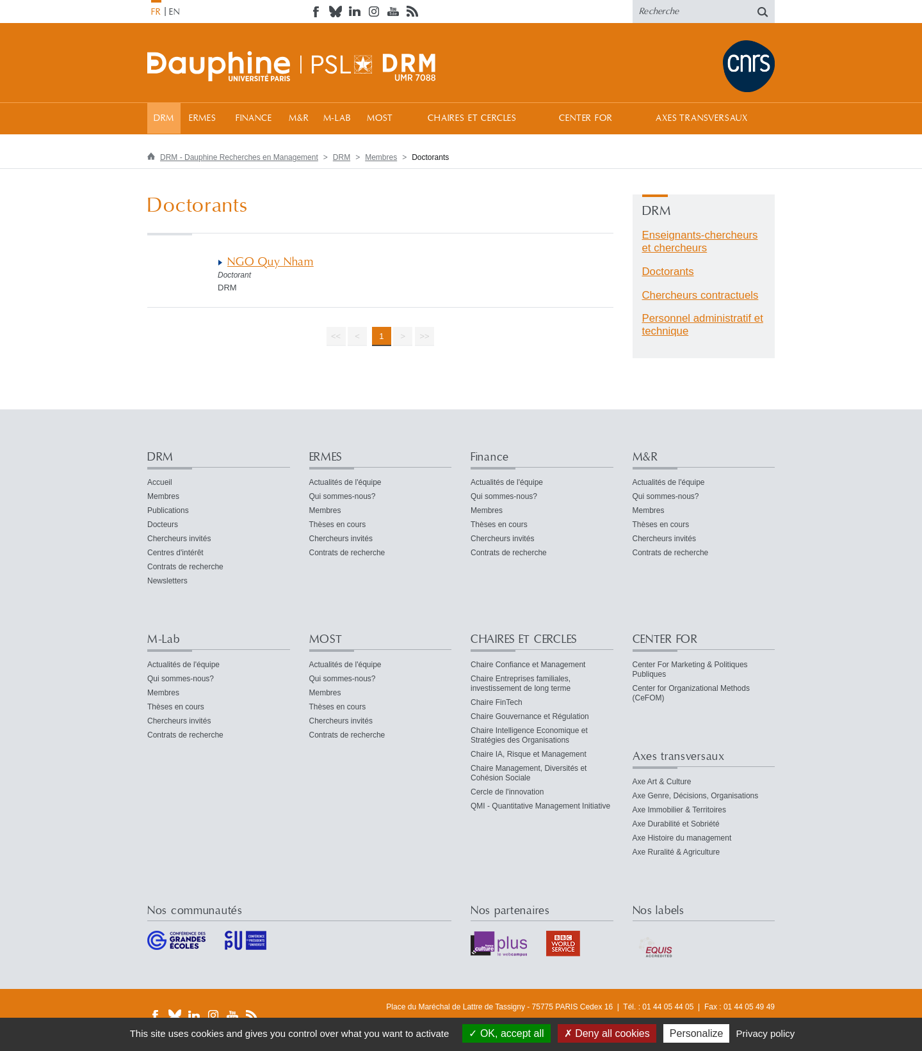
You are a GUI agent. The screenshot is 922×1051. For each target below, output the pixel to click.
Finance (254, 118)
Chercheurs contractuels (700, 295)
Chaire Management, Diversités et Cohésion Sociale (528, 773)
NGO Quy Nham (270, 262)
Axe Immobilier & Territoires (679, 809)
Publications (168, 510)
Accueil (159, 482)
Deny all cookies (607, 1033)
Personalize (697, 1033)
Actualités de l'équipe (345, 482)
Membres (381, 157)
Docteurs (162, 524)
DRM (164, 118)
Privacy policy (765, 1033)
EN (174, 12)
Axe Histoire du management (682, 838)
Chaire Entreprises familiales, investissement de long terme (520, 683)
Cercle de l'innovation (507, 791)
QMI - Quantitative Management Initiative (540, 806)
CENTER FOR (585, 118)
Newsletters (167, 580)
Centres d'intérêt (175, 552)
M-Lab (337, 118)
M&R (299, 118)
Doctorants (668, 271)
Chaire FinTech (496, 702)
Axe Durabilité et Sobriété (676, 823)
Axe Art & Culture (662, 781)
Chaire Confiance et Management (528, 664)
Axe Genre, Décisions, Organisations (696, 795)
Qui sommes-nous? (342, 496)
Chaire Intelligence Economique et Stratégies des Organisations (529, 735)
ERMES (202, 118)
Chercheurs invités (179, 538)
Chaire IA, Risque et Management (528, 754)
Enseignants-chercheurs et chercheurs (700, 241)
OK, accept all (506, 1033)
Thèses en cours (337, 524)
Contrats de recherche (185, 566)
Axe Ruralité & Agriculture (676, 852)
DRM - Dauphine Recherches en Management (239, 157)
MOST (380, 118)
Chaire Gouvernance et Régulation (530, 716)
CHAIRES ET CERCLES (472, 118)
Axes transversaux (701, 118)
